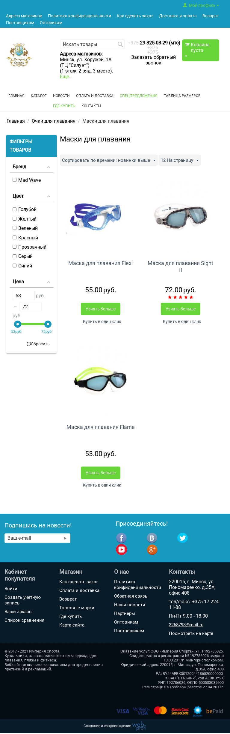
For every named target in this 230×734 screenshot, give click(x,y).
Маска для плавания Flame (100, 427)
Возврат (210, 16)
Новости (61, 96)
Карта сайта (71, 626)
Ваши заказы (18, 612)
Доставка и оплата (178, 16)
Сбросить (40, 343)
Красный (25, 238)
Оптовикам (51, 22)
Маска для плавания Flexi (100, 263)
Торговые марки (76, 608)
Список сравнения (24, 621)
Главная (16, 96)
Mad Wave (27, 180)
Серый (23, 256)
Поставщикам (20, 22)
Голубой (25, 209)
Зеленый (25, 228)
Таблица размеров (182, 96)
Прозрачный (29, 247)
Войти (10, 589)
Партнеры (124, 614)
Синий (22, 266)
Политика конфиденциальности (79, 16)
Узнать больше (101, 309)
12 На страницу (184, 160)
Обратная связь (130, 597)
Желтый (25, 219)
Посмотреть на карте (191, 634)
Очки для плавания (53, 121)
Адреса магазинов (24, 16)
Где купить (64, 106)
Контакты (91, 106)
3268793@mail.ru (186, 625)
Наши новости (129, 605)
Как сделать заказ (135, 16)
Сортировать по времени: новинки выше (110, 160)
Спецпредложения (139, 96)
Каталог (39, 96)
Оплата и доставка (95, 96)
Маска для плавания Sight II (180, 266)
